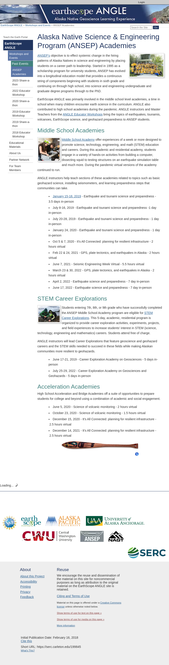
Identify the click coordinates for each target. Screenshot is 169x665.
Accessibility (28, 581)
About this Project (32, 576)
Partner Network (19, 159)
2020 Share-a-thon (21, 103)
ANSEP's (43, 55)
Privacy (25, 592)
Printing (25, 586)
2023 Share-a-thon (21, 82)
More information (66, 625)
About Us (15, 153)
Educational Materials (16, 144)
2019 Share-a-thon (21, 124)
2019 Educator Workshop (21, 113)
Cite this (26, 641)
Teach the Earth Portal (15, 37)
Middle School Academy (78, 139)
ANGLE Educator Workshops (83, 114)
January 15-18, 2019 (67, 196)
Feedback (27, 597)
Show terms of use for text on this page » (79, 613)
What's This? (28, 650)
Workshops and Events (38, 25)
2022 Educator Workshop (21, 92)
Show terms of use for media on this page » (80, 619)
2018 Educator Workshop (21, 134)
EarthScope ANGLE (11, 25)
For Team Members (15, 168)
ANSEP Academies (19, 72)
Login (141, 2)
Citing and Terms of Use (73, 596)
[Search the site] (141, 27)
